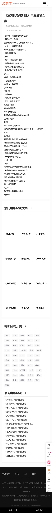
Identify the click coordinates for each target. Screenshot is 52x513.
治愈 (15, 350)
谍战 (29, 355)
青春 (29, 360)
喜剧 (22, 340)
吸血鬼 (30, 375)
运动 (37, 380)
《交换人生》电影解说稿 (15, 440)
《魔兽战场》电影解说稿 (15, 404)
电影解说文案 (37, 483)
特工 (7, 365)
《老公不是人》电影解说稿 (16, 408)
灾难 (15, 335)
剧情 (37, 345)
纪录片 (23, 370)
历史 (39, 375)
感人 (7, 355)
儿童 (39, 370)
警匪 (37, 360)
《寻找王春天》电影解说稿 (16, 432)
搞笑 (22, 375)
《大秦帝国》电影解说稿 (15, 436)
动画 (37, 335)
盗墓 (15, 355)
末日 (29, 365)
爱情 (15, 345)
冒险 (37, 340)
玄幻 (37, 355)
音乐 (29, 380)
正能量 (23, 350)
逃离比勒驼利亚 (26, 26)
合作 (34, 474)
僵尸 (15, 360)
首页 (17, 474)
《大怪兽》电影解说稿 (14, 400)
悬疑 (29, 335)
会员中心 (39, 510)
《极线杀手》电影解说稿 (15, 452)
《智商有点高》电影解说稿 (16, 428)
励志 (7, 350)
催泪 (39, 350)
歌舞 (7, 385)
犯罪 (29, 345)
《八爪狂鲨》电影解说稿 (15, 416)
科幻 (7, 335)
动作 (7, 340)
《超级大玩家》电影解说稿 (16, 412)
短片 (31, 370)
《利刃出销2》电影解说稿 (15, 444)
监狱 (15, 380)
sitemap (44, 474)
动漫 (22, 380)
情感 (15, 370)
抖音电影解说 (24, 487)
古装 (31, 350)
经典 (37, 365)
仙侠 (15, 365)
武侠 (22, 335)
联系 (25, 474)
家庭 (7, 370)
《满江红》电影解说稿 (14, 448)
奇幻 (29, 340)
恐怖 (22, 345)
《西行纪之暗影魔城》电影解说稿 (19, 424)
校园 (22, 360)
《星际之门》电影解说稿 (15, 456)
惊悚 (7, 345)
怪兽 (15, 375)
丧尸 (22, 355)
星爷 (7, 360)
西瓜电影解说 (36, 487)
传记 (7, 375)
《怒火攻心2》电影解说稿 (15, 420)
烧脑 (22, 365)
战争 (15, 340)
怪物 (7, 380)
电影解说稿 (12, 487)
